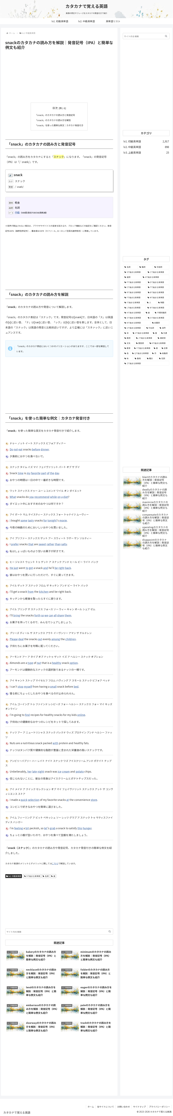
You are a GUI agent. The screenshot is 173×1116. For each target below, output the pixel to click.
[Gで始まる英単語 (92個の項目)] (158, 317)
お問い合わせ (123, 1106)
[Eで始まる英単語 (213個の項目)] (134, 287)
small (53, 686)
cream (66, 771)
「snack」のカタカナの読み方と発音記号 (54, 115)
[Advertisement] (59, 76)
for (45, 520)
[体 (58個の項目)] (127, 333)
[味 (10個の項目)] (128, 358)
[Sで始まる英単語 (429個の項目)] (134, 272)
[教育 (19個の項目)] (127, 348)
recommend (41, 497)
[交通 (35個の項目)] (164, 333)
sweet (42, 544)
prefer (15, 544)
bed (76, 686)
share (60, 615)
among (55, 639)
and (45, 568)
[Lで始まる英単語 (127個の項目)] (134, 307)
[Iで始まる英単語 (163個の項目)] (134, 302)
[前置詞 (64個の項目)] (160, 322)
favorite (36, 473)
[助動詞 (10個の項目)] (163, 353)
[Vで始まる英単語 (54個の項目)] (141, 333)
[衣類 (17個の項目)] (164, 348)
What (13, 497)
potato (80, 771)
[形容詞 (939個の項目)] (161, 267)
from (31, 591)
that (30, 544)
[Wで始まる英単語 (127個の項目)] (157, 307)
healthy (56, 662)
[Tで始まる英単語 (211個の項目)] (158, 287)
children (70, 639)
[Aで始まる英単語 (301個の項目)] (155, 277)
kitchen (44, 591)
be (56, 568)
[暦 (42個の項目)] (155, 333)
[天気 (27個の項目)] (128, 343)
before (36, 449)
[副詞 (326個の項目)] (132, 277)
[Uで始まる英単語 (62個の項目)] (133, 328)
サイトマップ (139, 1106)
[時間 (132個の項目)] (163, 302)
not (16, 449)
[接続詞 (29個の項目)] (162, 338)
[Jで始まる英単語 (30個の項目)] (145, 338)
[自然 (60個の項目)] (163, 328)
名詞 (46, 876)
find (27, 714)
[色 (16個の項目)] (126, 353)
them (68, 615)
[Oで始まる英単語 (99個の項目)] (134, 317)
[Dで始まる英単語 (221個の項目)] (158, 282)
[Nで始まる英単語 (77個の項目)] (136, 322)
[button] (109, 931)
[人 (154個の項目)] (151, 302)
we (46, 615)
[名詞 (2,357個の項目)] (130, 267)
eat (20, 449)
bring (16, 615)
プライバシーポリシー (159, 1106)
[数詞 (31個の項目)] (128, 338)
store (94, 800)
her (29, 771)
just (16, 568)
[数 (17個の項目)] (156, 348)
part (43, 473)
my (28, 473)
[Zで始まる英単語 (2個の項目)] (146, 363)
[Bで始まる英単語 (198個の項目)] (158, 292)
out (40, 639)
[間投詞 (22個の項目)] (141, 343)
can (51, 615)
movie (63, 520)
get (31, 568)
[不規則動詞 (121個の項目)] (161, 312)
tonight (52, 520)
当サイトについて (105, 1106)
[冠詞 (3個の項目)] (163, 358)
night (41, 771)
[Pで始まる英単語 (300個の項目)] (134, 282)
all (55, 615)
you (31, 497)
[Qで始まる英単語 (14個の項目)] (140, 353)
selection (33, 800)
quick (24, 800)
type (30, 662)
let (45, 828)
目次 (55, 108)
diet (65, 497)
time (20, 473)
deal (21, 639)
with (55, 743)
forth (37, 615)
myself (28, 686)
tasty (31, 520)
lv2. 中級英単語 (13, 876)
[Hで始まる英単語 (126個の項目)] (133, 312)
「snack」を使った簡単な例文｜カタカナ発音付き (59, 125)
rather (50, 544)
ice (59, 771)
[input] (59, 931)
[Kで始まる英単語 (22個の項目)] (158, 343)
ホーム (91, 1106)
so (42, 615)
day (57, 473)
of (48, 473)
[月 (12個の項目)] (154, 353)
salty (64, 544)
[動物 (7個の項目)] (139, 358)
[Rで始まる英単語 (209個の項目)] (134, 292)
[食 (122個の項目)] (148, 312)
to (27, 568)
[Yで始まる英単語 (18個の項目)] (142, 348)
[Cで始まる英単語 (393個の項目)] (157, 272)
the (52, 473)
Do (11, 449)
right (61, 568)
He (11, 568)
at (67, 800)
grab (52, 828)
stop (20, 686)
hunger (87, 828)
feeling (18, 828)
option (74, 662)
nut (39, 662)
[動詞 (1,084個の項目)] (145, 267)
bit (27, 828)
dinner (45, 449)
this (79, 828)
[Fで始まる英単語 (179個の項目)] (134, 297)
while (53, 497)
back (68, 568)
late (34, 771)
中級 (17, 212)
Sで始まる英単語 (32, 876)
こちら (55, 863)
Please (14, 639)
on (59, 497)
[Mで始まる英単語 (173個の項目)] (157, 297)
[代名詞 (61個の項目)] (151, 328)
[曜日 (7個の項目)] (151, 358)
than (58, 544)
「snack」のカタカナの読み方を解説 (52, 120)
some (24, 520)
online (81, 714)
